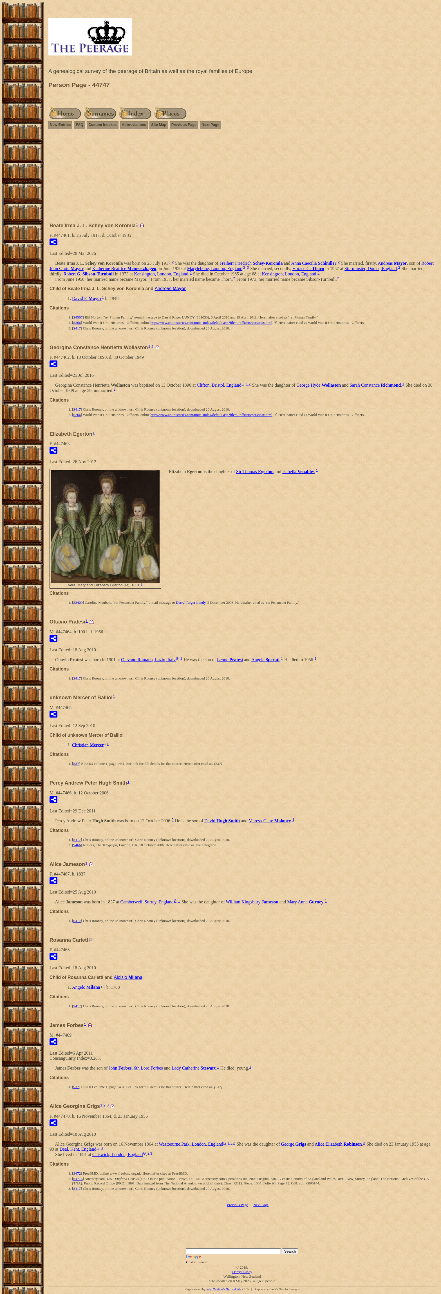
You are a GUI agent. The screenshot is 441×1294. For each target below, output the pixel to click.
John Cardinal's (215, 1289)
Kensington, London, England (161, 273)
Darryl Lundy (242, 1272)
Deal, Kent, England (78, 1149)
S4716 (77, 1179)
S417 (77, 328)
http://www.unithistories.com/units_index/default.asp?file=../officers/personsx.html (211, 322)
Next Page (210, 125)
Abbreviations (134, 125)
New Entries (60, 125)
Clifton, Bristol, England (219, 385)
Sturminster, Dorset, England (370, 268)
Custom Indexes (102, 125)
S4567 (77, 317)
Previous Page (184, 125)
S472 (77, 1173)
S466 (77, 845)
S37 (76, 763)
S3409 (77, 602)
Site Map (158, 125)
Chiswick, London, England (117, 1154)
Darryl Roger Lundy (190, 602)
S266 (77, 322)
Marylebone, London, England (214, 268)
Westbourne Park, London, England (191, 1143)
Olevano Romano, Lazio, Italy (148, 659)
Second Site (233, 1289)
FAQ (79, 125)
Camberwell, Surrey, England (147, 901)
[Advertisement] (242, 178)
